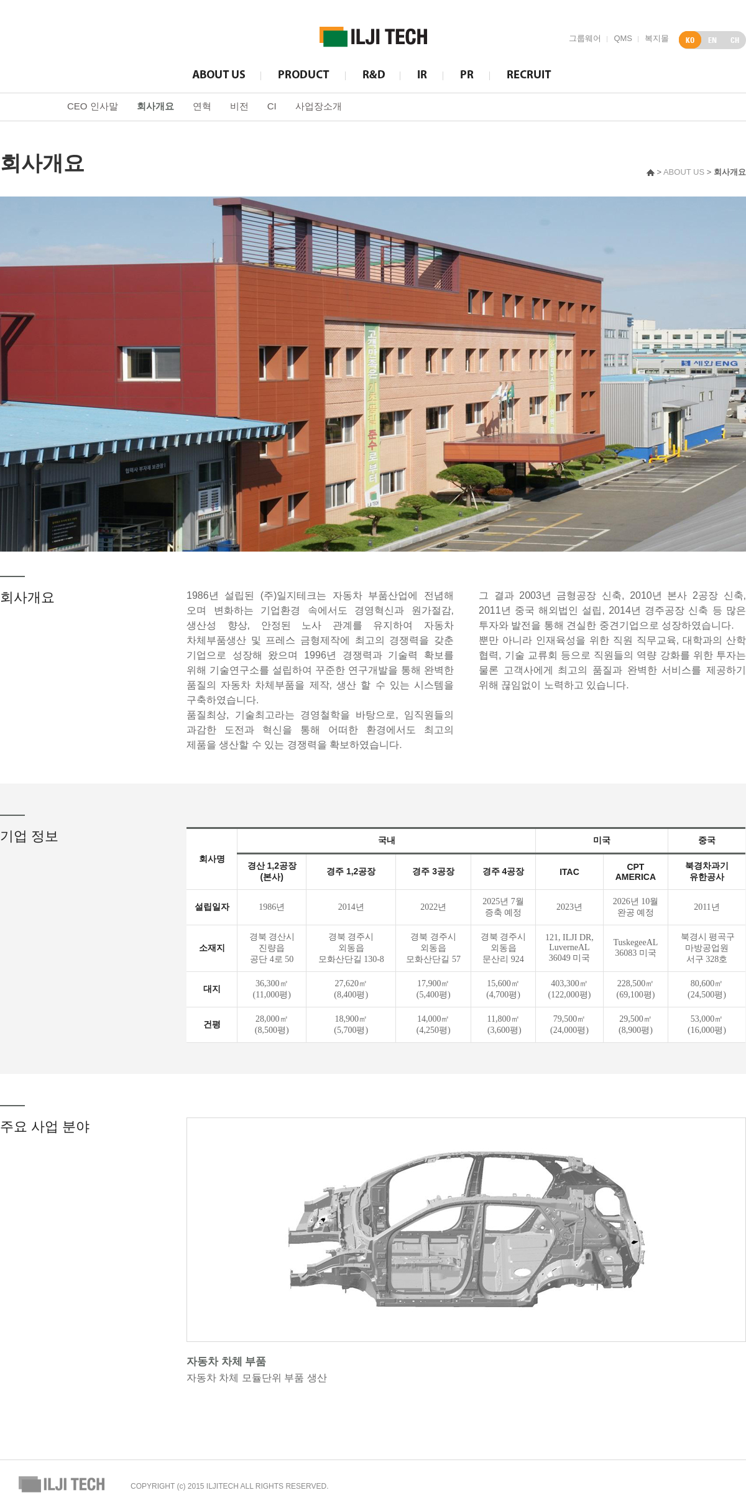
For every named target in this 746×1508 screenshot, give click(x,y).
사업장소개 (318, 106)
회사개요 (155, 106)
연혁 (202, 106)
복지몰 (657, 38)
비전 (239, 106)
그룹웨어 (585, 38)
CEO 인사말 (92, 106)
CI (272, 106)
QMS (623, 38)
